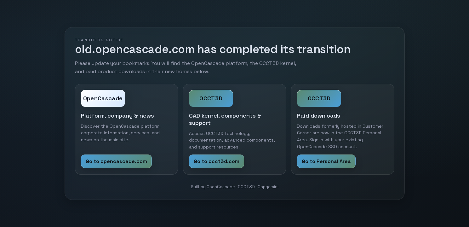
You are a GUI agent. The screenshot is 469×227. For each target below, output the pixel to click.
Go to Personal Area (326, 161)
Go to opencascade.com (116, 161)
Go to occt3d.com (216, 161)
